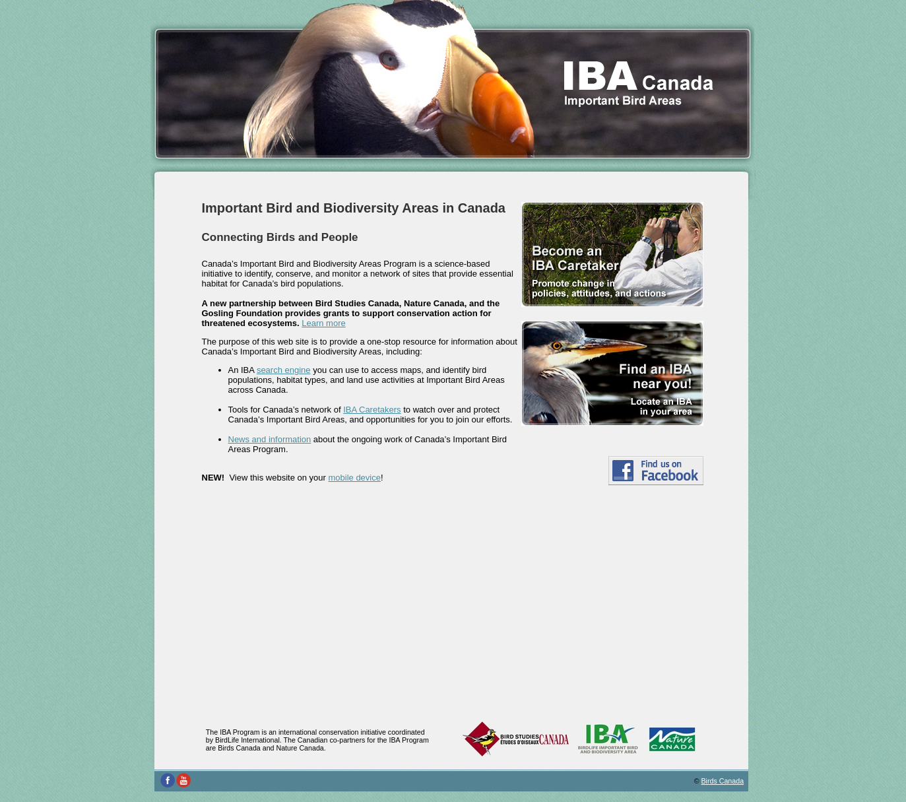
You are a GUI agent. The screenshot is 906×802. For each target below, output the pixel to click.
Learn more (323, 323)
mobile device (354, 478)
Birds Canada (722, 781)
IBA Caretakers (372, 410)
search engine (284, 370)
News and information (269, 439)
